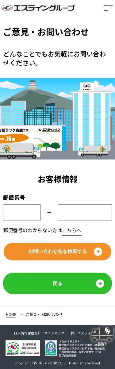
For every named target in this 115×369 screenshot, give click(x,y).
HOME (11, 314)
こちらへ (72, 230)
